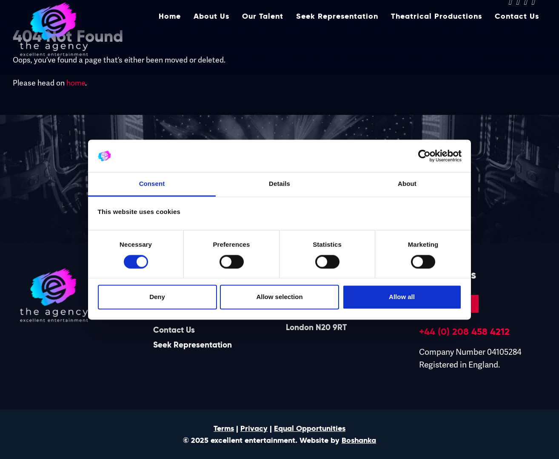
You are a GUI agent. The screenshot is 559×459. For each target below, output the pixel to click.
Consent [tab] (152, 184)
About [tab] (407, 184)
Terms (224, 428)
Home (170, 37)
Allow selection (279, 297)
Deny (157, 297)
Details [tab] (279, 184)
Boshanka (359, 440)
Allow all (402, 297)
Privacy (254, 428)
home (75, 83)
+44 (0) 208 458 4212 (464, 331)
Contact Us (517, 37)
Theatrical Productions (436, 37)
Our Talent (262, 37)
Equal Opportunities (309, 428)
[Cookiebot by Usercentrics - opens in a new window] (424, 155)
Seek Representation (337, 37)
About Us (211, 37)
